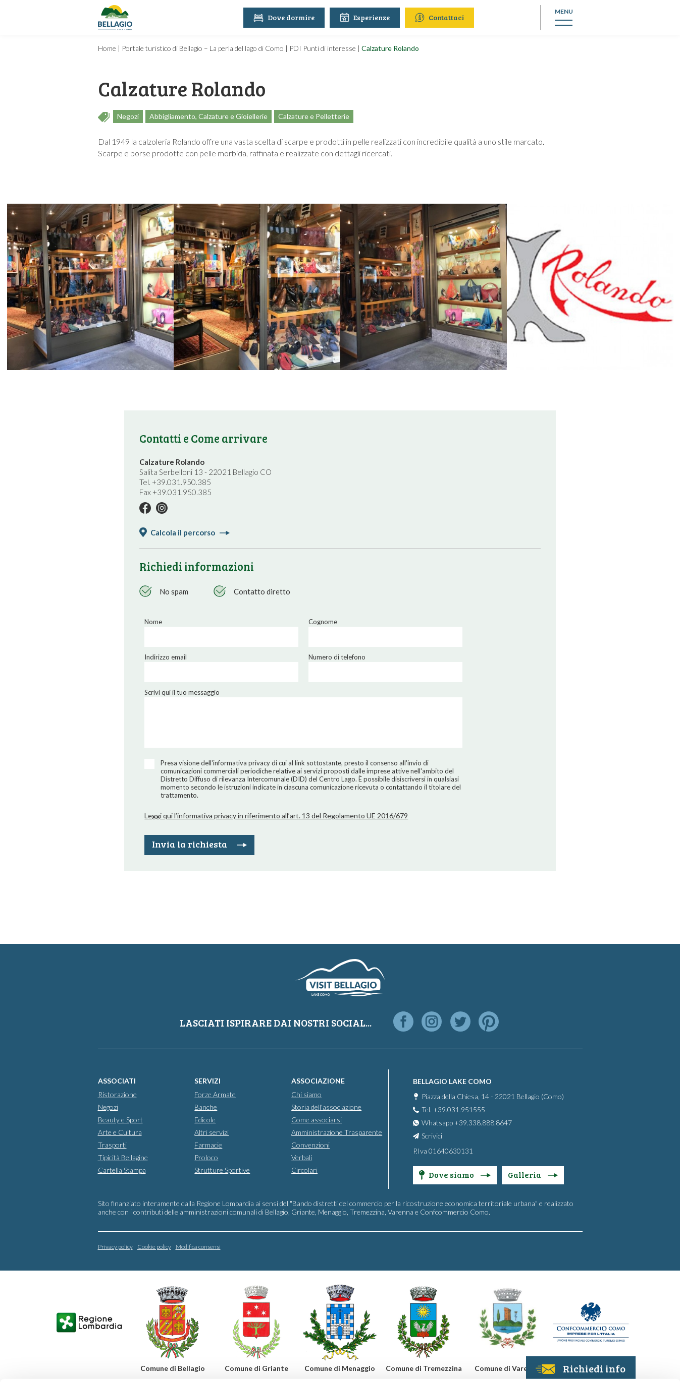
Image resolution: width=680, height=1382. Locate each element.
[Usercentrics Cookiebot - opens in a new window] (65, 1362)
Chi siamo (306, 1094)
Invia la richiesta (199, 844)
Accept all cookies (596, 1240)
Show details (155, 1362)
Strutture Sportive (222, 1169)
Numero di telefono (336, 657)
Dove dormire (285, 17)
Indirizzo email (165, 657)
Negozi (128, 116)
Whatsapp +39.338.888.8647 (467, 1122)
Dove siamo (455, 1174)
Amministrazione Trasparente (336, 1131)
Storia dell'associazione (326, 1106)
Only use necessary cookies (596, 1306)
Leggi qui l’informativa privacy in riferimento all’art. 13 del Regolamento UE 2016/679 (276, 815)
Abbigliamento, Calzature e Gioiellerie (208, 116)
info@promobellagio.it (442, 1287)
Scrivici (432, 1135)
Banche (205, 1106)
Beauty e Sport (120, 1119)
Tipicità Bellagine (123, 1157)
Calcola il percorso (190, 532)
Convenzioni (310, 1144)
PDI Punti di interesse (322, 48)
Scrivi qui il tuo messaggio (182, 692)
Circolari (304, 1169)
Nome (153, 622)
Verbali (301, 1157)
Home (107, 48)
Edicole (205, 1119)
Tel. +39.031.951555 (453, 1109)
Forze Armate (215, 1094)
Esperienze (366, 17)
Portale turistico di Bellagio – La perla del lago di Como (203, 48)
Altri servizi (211, 1131)
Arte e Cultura (120, 1131)
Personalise (596, 1274)
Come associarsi (316, 1119)
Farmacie (208, 1144)
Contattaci (440, 17)
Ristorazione (117, 1094)
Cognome (322, 622)
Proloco (206, 1157)
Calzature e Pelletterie (313, 116)
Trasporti (112, 1144)
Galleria (533, 1174)
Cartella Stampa (122, 1169)
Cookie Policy (270, 1335)
